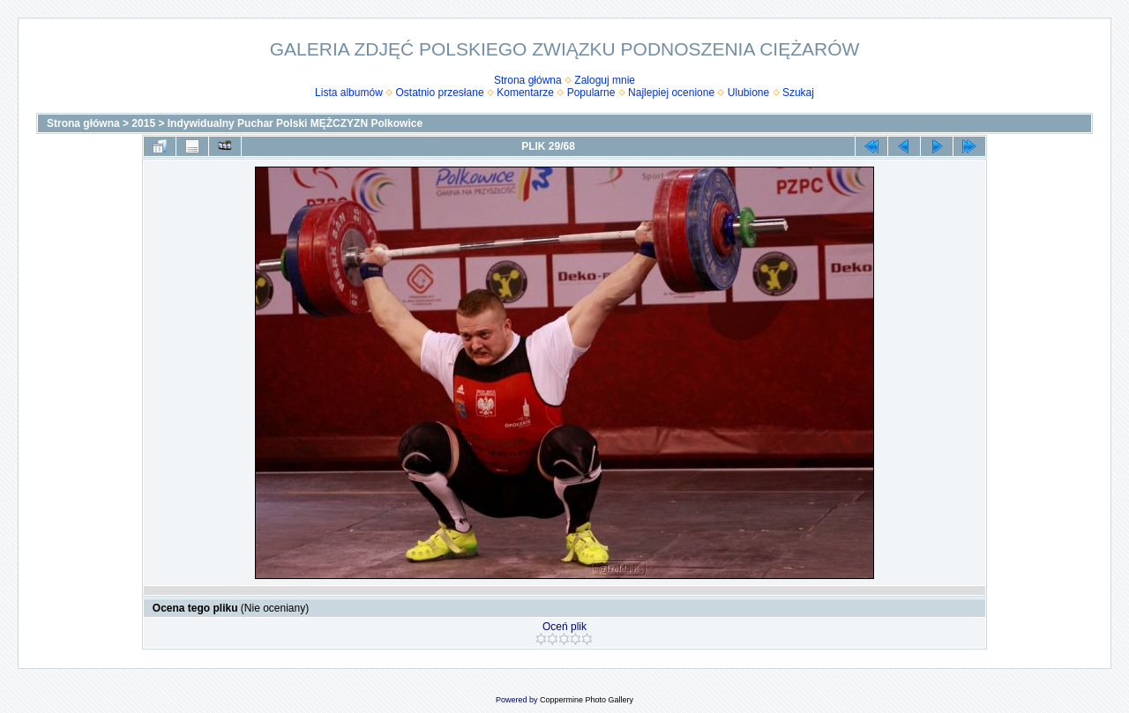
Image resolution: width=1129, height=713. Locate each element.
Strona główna (528, 80)
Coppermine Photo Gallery (586, 699)
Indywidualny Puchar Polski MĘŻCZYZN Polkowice (295, 123)
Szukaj (798, 92)
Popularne (591, 92)
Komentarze (525, 92)
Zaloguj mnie (604, 80)
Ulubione (748, 92)
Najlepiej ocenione (671, 92)
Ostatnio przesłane (440, 92)
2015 (143, 123)
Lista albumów (349, 92)
